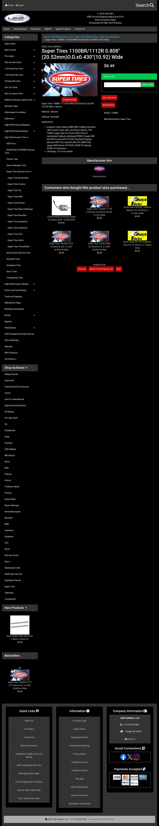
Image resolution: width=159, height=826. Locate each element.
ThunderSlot (10, 599)
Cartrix (8, 393)
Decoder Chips (11, 106)
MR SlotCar (10, 455)
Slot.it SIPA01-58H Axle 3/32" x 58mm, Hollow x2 (20, 627)
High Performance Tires (62, 36)
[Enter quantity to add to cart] (122, 84)
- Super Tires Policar (15, 203)
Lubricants (9, 118)
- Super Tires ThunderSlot (17, 246)
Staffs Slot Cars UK (13, 574)
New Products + (16, 608)
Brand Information (29, 745)
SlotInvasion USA (12, 568)
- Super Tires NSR (13, 196)
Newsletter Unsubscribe (79, 803)
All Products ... (11, 359)
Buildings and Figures (14, 309)
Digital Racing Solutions (15, 405)
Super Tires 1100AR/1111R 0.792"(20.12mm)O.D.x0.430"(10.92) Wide (99, 212)
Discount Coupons (79, 795)
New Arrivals (20, 50)
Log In (19, 5)
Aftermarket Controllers (15, 112)
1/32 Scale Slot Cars (20, 75)
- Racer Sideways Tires (15, 165)
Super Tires (10, 586)
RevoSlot (9, 518)
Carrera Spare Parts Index (29, 790)
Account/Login (79, 721)
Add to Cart (147, 84)
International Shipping (79, 745)
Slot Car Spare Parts (20, 93)
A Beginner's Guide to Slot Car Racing (28, 755)
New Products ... (12, 353)
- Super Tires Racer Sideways (19, 209)
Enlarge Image (69, 99)
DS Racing (9, 412)
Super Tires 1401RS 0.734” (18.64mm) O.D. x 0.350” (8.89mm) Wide (61, 246)
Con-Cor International (14, 399)
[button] (145, 5)
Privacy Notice (79, 754)
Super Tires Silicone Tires (86, 36)
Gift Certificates (12, 340)
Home (9, 5)
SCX (6, 543)
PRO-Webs (109, 819)
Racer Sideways (12, 505)
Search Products (63, 29)
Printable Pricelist (79, 770)
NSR (7, 468)
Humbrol (9, 443)
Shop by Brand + (16, 367)
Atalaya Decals (11, 374)
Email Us (130, 739)
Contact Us (80, 29)
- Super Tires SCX (13, 234)
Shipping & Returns (79, 737)
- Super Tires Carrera (15, 184)
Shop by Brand (20, 29)
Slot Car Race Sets (20, 62)
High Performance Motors (20, 131)
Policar (8, 480)
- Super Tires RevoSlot (15, 215)
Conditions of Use (79, 762)
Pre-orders (20, 56)
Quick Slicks (10, 499)
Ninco (7, 461)
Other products (99, 176)
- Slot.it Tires (11, 271)
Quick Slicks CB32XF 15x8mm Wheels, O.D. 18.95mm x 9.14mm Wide (137, 210)
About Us (29, 721)
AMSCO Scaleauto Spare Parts (20, 100)
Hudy (7, 436)
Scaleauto (9, 530)
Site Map (79, 779)
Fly (6, 424)
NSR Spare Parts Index (29, 773)
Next (119, 269)
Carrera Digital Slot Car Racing (29, 782)
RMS (7, 524)
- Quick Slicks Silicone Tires (17, 253)
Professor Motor (12, 486)
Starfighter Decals (13, 580)
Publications (20, 328)
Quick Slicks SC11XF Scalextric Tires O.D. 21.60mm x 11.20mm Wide (137, 245)
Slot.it (7, 561)
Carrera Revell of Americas (17, 387)
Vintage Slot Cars (20, 81)
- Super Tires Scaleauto (16, 221)
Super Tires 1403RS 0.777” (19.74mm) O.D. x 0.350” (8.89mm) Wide (20, 679)
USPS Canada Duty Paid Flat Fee (19, 334)
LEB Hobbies (10, 449)
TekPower (9, 593)
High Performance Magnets (17, 125)
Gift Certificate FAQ (79, 787)
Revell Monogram (12, 511)
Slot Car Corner (11, 555)
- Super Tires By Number (17, 178)
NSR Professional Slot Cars (29, 765)
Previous (82, 269)
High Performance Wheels (20, 284)
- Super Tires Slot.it (14, 240)
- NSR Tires (10, 143)
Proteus (8, 493)
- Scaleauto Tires (13, 265)
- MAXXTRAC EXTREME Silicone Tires (20, 151)
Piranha (8, 474)
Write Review (108, 105)
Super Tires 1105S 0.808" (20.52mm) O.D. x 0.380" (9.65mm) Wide (99, 246)
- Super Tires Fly (13, 190)
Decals (20, 315)
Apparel (8, 321)
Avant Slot (9, 380)
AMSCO (48, 29)
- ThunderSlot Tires (14, 278)
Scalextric (9, 536)
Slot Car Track (20, 87)
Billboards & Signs (13, 303)
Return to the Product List (101, 269)
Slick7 (7, 549)
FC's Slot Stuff (11, 418)
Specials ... (9, 346)
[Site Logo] (28, 16)
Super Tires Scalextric (109, 36)
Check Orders (79, 729)
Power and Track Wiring (20, 290)
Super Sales (10, 43)
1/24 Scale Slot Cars (20, 68)
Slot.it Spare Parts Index (29, 798)
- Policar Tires (11, 159)
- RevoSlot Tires (12, 259)
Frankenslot (10, 430)
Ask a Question (109, 97)
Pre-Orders (36, 29)
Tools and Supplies (13, 296)
